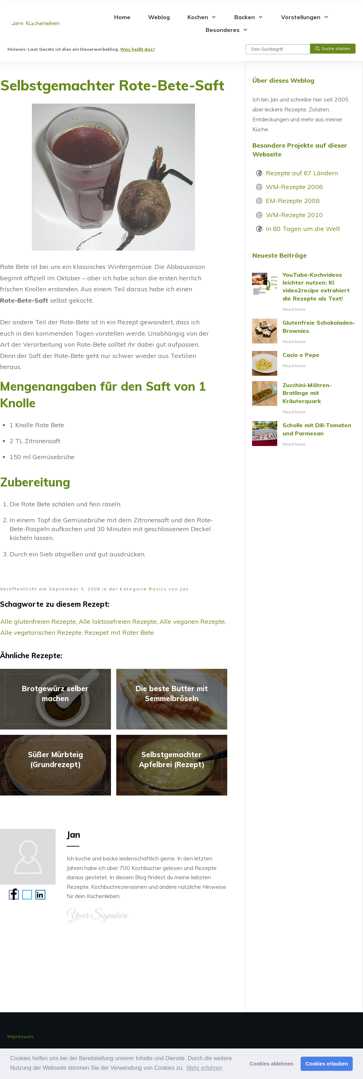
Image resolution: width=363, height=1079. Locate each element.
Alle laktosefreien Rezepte (118, 621)
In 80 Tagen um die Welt (303, 229)
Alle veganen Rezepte (192, 621)
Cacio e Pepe (304, 363)
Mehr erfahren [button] (204, 1068)
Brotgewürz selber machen (55, 699)
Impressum (20, 1036)
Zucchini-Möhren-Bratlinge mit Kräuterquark (304, 398)
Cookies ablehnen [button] (271, 1064)
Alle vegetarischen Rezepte (41, 632)
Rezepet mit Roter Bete (119, 632)
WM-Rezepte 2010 (294, 215)
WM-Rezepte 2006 (294, 187)
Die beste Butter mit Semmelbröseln (171, 699)
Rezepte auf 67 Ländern (302, 173)
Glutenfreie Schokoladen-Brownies (304, 332)
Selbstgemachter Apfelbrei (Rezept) (171, 765)
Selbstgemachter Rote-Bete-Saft (112, 85)
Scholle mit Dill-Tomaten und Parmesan (304, 434)
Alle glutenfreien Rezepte (38, 621)
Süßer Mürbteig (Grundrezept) (55, 765)
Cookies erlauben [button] (327, 1064)
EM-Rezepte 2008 (293, 201)
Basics (158, 588)
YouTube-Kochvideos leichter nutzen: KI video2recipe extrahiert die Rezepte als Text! (304, 292)
